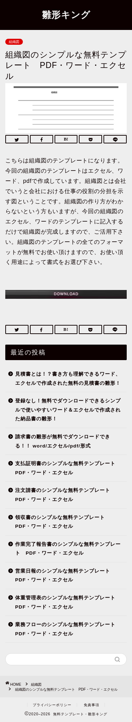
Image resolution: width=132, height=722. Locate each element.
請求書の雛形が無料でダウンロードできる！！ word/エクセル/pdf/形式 (62, 441)
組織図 (14, 42)
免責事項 (91, 705)
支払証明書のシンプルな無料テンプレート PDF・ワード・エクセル (68, 468)
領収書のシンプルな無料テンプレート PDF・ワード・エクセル (62, 522)
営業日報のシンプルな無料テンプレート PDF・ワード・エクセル (65, 575)
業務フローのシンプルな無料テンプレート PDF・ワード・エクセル (68, 629)
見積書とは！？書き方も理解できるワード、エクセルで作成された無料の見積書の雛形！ (68, 378)
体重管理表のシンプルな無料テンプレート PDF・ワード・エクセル (68, 602)
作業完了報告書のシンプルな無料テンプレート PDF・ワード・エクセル (68, 549)
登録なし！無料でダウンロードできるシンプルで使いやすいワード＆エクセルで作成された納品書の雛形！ (68, 409)
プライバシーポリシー (52, 705)
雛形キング (66, 14)
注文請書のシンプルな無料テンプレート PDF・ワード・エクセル (65, 495)
